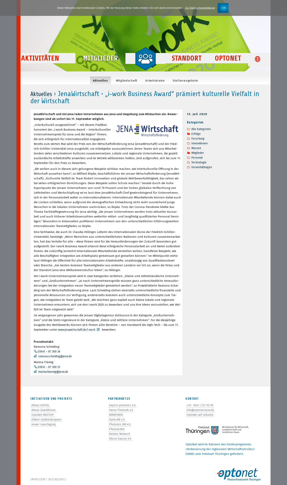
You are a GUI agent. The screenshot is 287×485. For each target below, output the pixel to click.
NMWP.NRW (116, 415)
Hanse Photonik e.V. (122, 410)
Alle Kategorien (202, 129)
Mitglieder (100, 66)
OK (224, 7)
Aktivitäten (49, 66)
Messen (196, 148)
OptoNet (228, 66)
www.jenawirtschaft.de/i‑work (78, 329)
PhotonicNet (117, 429)
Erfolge (196, 134)
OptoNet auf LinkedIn (202, 415)
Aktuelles (43, 94)
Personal (197, 157)
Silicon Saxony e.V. (121, 438)
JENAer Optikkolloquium (48, 419)
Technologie (199, 162)
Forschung (198, 138)
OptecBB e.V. (117, 419)
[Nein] (282, 8)
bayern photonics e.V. (123, 405)
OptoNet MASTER (43, 415)
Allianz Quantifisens (45, 410)
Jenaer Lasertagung (45, 424)
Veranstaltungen (203, 167)
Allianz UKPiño (41, 405)
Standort (187, 66)
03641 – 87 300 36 (49, 351)
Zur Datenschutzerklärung (200, 7)
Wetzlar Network (120, 434)
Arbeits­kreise (155, 80)
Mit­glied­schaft (127, 80)
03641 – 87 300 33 (49, 367)
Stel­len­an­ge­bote (185, 80)
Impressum (37, 479)
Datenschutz (57, 479)
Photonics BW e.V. (121, 424)
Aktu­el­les (100, 80)
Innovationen (200, 143)
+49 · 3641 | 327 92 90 (201, 405)
